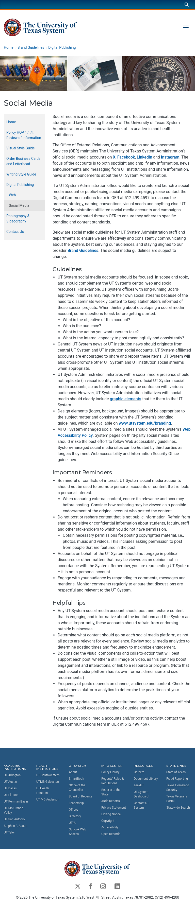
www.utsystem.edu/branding (145, 423)
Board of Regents (80, 796)
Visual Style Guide (20, 148)
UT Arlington (12, 775)
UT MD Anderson (47, 799)
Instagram (170, 157)
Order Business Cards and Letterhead (23, 161)
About (73, 772)
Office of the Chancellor (77, 788)
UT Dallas (10, 788)
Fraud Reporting (177, 778)
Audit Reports (110, 801)
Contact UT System (141, 805)
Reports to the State (110, 792)
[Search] (186, 4)
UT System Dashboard (141, 794)
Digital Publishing (62, 47)
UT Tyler (9, 832)
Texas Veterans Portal (176, 799)
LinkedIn (144, 157)
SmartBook (76, 778)
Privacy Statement (113, 807)
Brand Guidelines (31, 47)
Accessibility (109, 827)
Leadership (76, 803)
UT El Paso (11, 795)
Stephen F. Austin (15, 826)
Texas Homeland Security (177, 788)
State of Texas (176, 772)
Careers (139, 772)
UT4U (72, 823)
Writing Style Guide (21, 174)
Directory (75, 816)
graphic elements (125, 398)
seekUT (139, 785)
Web (12, 195)
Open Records (110, 834)
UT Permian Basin (16, 801)
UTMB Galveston (47, 782)
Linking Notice (111, 814)
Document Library (146, 778)
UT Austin (10, 782)
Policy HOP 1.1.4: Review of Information (23, 135)
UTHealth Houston (42, 791)
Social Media (19, 205)
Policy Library (110, 772)
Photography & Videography (17, 218)
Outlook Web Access (77, 832)
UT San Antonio (14, 819)
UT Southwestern (47, 775)
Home (8, 47)
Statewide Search (178, 807)
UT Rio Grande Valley (13, 810)
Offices (73, 809)
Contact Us (15, 232)
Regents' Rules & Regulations (112, 781)
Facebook (126, 157)
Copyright (107, 821)
